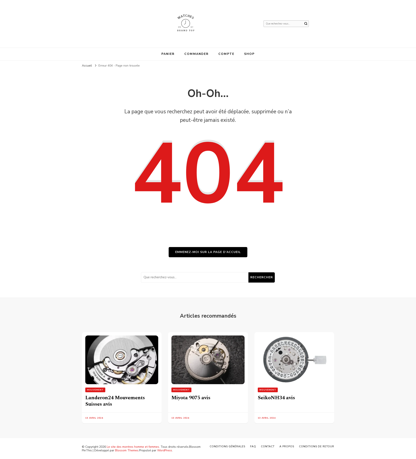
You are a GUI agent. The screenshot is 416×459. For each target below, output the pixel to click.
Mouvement (95, 389)
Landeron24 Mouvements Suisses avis (115, 401)
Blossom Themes (126, 450)
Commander (196, 54)
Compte (226, 54)
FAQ (253, 446)
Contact (268, 446)
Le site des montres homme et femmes (133, 447)
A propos (286, 446)
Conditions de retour (316, 446)
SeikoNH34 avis (276, 398)
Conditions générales (227, 446)
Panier (168, 54)
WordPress (164, 450)
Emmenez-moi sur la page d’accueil (208, 252)
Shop (249, 54)
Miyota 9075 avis (190, 398)
